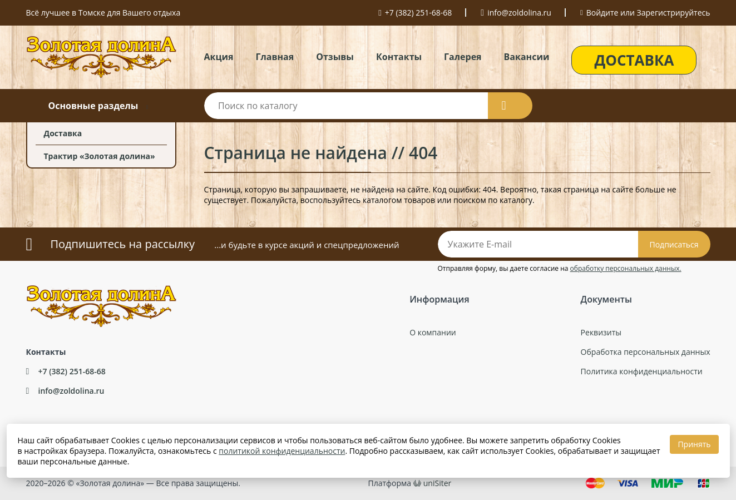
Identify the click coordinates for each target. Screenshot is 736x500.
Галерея (462, 57)
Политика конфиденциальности (642, 371)
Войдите (602, 12)
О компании (432, 332)
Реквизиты (601, 332)
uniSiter (437, 483)
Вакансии (527, 57)
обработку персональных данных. (625, 268)
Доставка (63, 133)
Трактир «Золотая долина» (99, 156)
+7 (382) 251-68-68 (418, 12)
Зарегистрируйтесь (673, 12)
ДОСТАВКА (634, 60)
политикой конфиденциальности (282, 450)
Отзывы (335, 57)
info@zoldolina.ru (519, 12)
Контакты (399, 57)
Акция (219, 57)
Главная (274, 57)
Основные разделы (93, 106)
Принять (694, 444)
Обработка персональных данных (645, 351)
